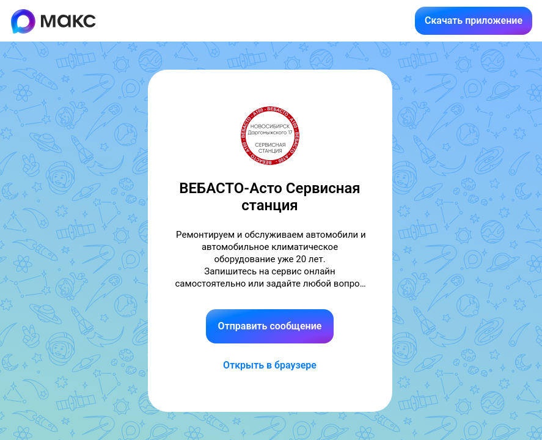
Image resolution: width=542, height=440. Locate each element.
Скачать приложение (473, 20)
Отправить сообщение (270, 326)
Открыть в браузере (270, 365)
